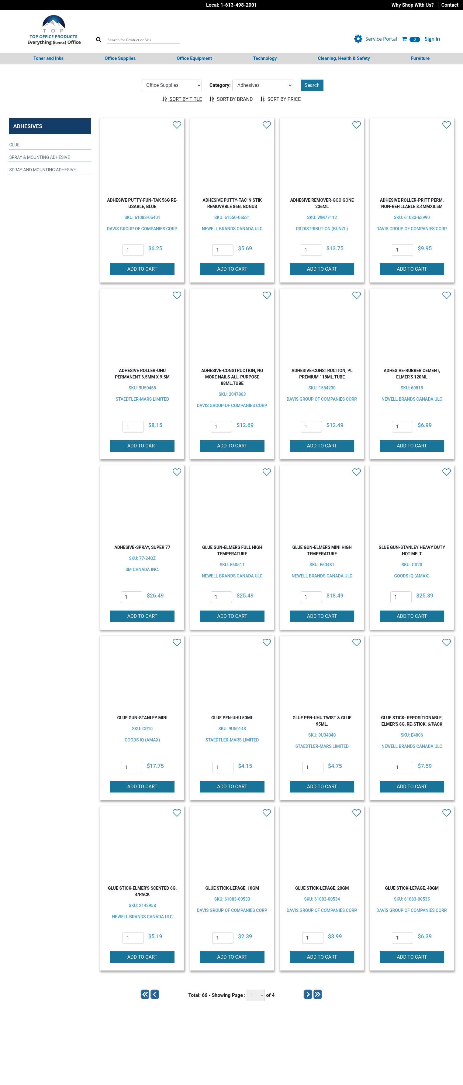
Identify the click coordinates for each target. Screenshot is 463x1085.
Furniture (420, 58)
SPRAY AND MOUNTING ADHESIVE (42, 169)
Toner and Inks (48, 58)
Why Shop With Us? (413, 5)
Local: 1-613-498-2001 (231, 5)
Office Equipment (194, 58)
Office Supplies (120, 58)
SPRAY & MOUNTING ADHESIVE (39, 157)
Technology (265, 58)
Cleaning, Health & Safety (344, 58)
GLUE (14, 144)
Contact (449, 5)
